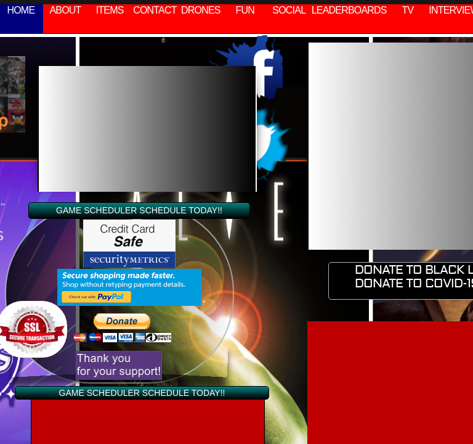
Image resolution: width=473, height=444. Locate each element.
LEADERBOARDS (349, 10)
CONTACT (155, 10)
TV (408, 10)
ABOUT (65, 10)
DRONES (200, 10)
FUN (245, 10)
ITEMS (110, 10)
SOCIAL (288, 10)
